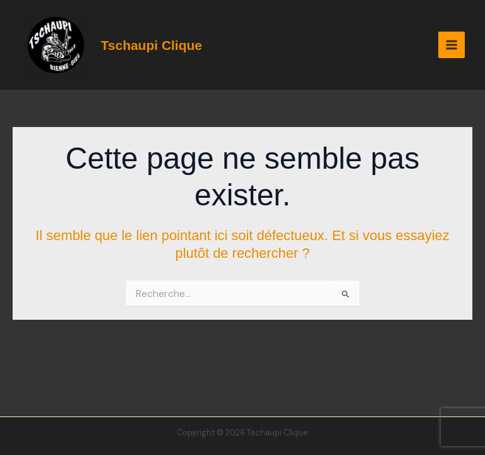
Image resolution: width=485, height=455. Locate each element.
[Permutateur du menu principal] (451, 45)
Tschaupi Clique (151, 45)
